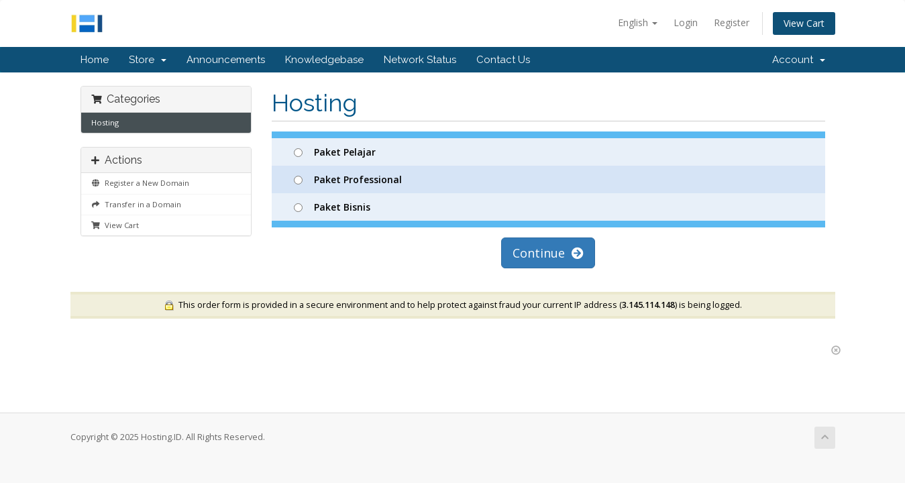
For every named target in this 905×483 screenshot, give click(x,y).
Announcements (226, 60)
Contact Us (503, 60)
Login (686, 22)
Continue (548, 253)
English (637, 22)
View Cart (804, 23)
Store (147, 60)
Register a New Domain (140, 183)
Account (798, 60)
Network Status (420, 60)
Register (731, 22)
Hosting (105, 122)
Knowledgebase (324, 60)
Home (95, 60)
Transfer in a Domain (136, 204)
